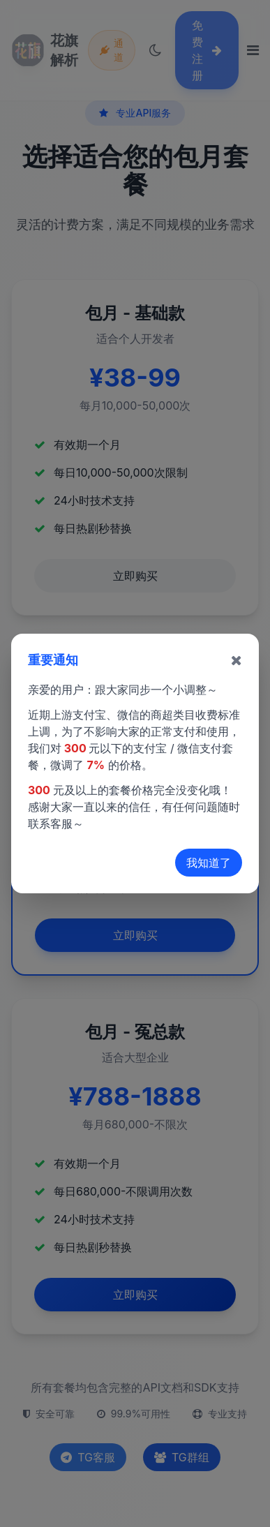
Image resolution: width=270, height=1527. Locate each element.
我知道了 (208, 863)
